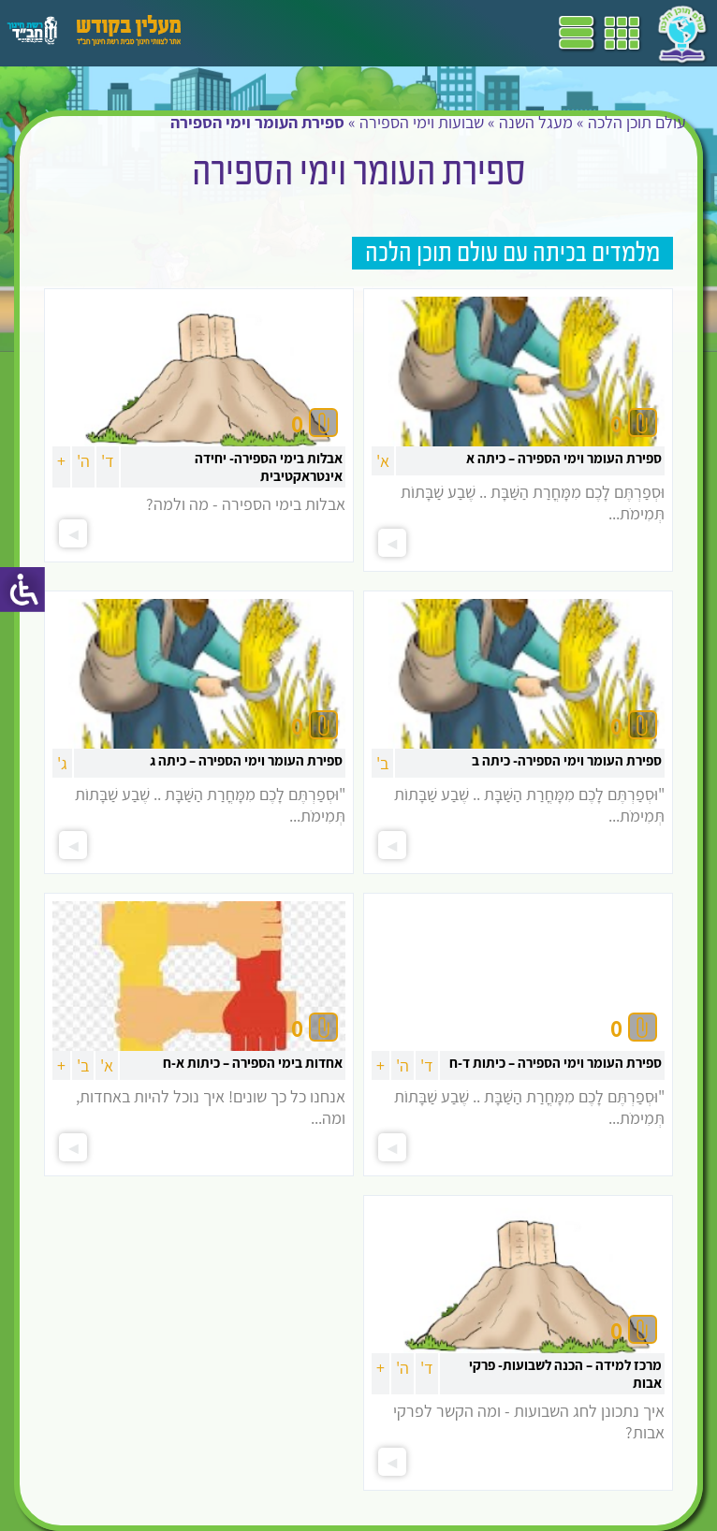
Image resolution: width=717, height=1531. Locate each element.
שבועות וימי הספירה (421, 122)
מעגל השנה (536, 122)
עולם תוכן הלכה (637, 122)
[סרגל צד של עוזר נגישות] (22, 589)
